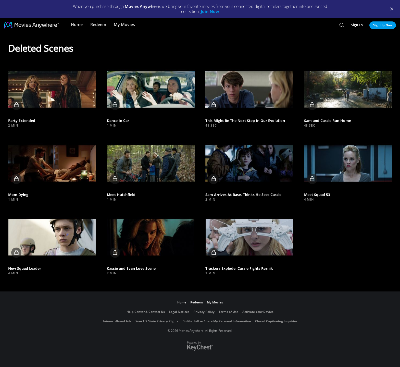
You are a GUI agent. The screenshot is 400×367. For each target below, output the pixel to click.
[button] (52, 89)
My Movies (124, 24)
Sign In (357, 24)
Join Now (210, 11)
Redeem (98, 24)
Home (77, 24)
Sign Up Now (382, 25)
